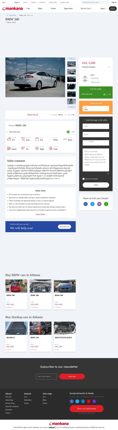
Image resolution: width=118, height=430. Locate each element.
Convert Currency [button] (88, 67)
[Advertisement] (32, 41)
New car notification (86, 408)
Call (73, 132)
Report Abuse (40, 214)
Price (85, 107)
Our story (8, 397)
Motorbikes (28, 400)
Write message (95, 82)
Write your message (90, 151)
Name (86, 126)
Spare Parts (68, 8)
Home (21, 15)
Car (25, 15)
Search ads (64, 2)
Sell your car (64, 227)
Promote (15, 115)
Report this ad (33, 115)
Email (86, 134)
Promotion (8, 410)
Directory (53, 2)
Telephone (91, 141)
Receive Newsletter (92, 179)
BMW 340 (30, 15)
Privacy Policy (10, 403)
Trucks (53, 8)
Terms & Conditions (12, 406)
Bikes (40, 8)
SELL (113, 9)
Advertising (9, 400)
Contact (42, 2)
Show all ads (94, 78)
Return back (11, 15)
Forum (33, 2)
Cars (28, 8)
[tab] (96, 67)
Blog (25, 2)
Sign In (114, 2)
